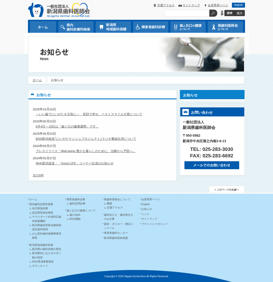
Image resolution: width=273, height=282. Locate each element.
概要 (109, 203)
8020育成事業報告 (43, 261)
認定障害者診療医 (42, 212)
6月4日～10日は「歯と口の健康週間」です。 (67, 126)
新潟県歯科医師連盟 (116, 237)
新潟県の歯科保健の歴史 (46, 249)
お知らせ (190, 95)
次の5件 (38, 175)
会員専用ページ (218, 5)
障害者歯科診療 (76, 199)
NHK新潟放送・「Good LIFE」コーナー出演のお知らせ (75, 163)
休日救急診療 (40, 208)
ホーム (37, 80)
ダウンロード (40, 265)
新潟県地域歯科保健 (41, 244)
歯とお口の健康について (81, 210)
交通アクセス (166, 5)
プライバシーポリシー (154, 223)
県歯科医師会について (117, 199)
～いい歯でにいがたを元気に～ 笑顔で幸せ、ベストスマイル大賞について (89, 114)
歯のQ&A (74, 214)
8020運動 (75, 218)
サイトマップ (191, 5)
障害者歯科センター (116, 232)
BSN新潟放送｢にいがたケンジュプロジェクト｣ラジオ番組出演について (86, 139)
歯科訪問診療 (77, 203)
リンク (145, 214)
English (145, 204)
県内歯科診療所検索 (41, 204)
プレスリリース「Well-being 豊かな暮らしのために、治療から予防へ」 (86, 151)
